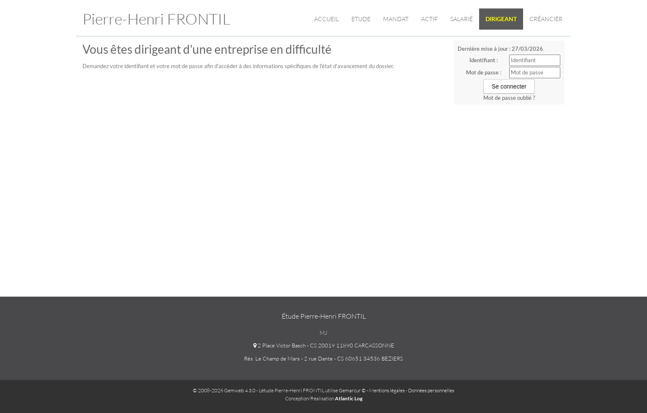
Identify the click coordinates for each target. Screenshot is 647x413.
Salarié (461, 18)
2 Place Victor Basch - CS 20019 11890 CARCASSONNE (323, 345)
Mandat (395, 18)
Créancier (545, 18)
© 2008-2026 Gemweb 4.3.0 (224, 390)
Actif (429, 18)
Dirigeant (501, 18)
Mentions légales (387, 390)
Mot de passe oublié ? (509, 97)
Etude (360, 18)
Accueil (326, 18)
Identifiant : (483, 60)
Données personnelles (431, 390)
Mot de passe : (483, 72)
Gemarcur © (352, 390)
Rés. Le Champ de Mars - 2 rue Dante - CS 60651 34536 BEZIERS (323, 358)
